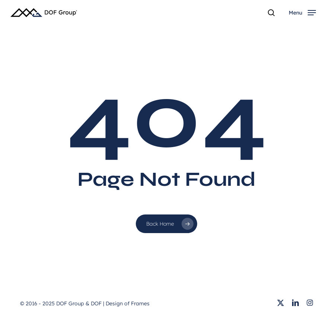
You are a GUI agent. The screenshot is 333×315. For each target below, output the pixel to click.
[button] (302, 12)
